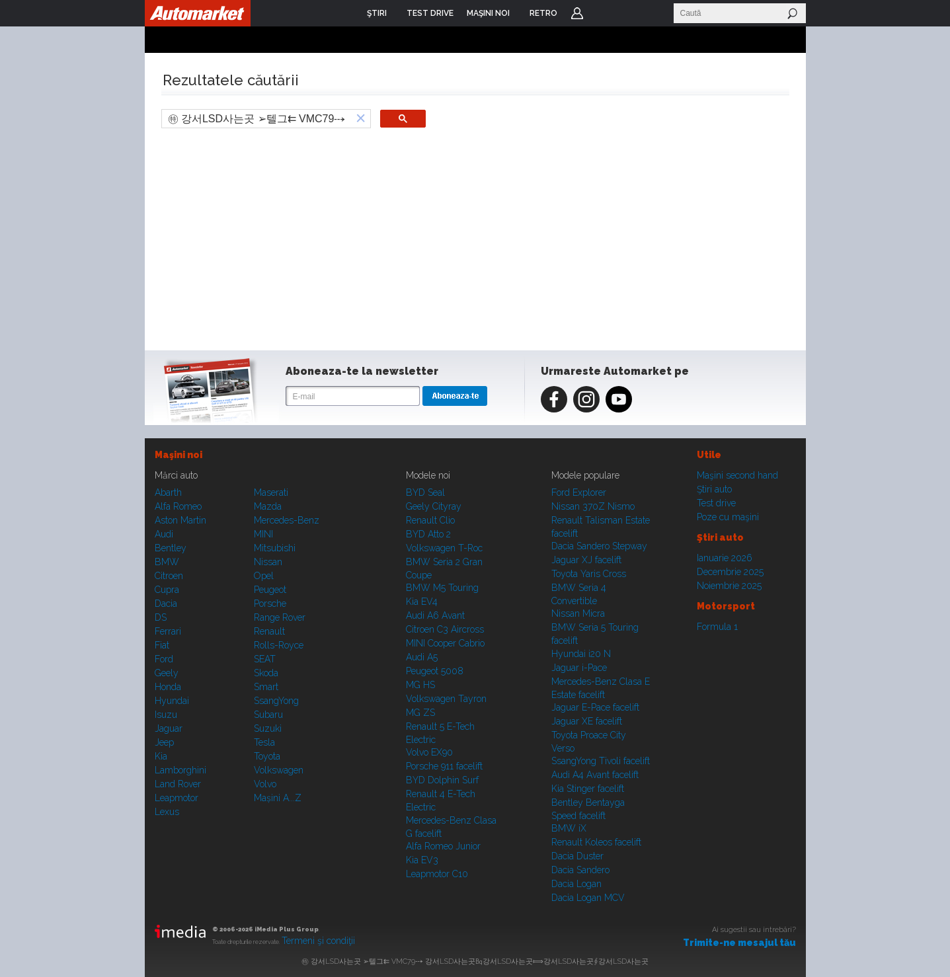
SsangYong (276, 700)
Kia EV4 (422, 601)
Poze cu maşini (728, 517)
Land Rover (178, 784)
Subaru (268, 714)
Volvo (265, 784)
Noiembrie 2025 (729, 585)
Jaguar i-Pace (579, 667)
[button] (361, 119)
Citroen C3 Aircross (445, 629)
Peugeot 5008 (434, 671)
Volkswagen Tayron (446, 698)
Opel (264, 575)
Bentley (170, 548)
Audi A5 (422, 657)
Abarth (168, 492)
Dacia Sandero (580, 870)
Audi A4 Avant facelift (595, 774)
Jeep (164, 742)
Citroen (169, 575)
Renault (269, 631)
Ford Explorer (578, 492)
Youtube (619, 399)
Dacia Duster (577, 856)
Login (577, 13)
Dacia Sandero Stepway (599, 546)
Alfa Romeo (178, 506)
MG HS (420, 685)
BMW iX (568, 828)
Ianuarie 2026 (724, 558)
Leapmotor (176, 798)
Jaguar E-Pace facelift (595, 707)
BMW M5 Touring (442, 587)
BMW (167, 562)
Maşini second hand (737, 475)
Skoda (266, 673)
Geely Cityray (433, 506)
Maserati (271, 492)
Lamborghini (180, 770)
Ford (164, 659)
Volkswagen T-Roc (444, 548)
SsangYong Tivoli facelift (600, 761)
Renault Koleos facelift (596, 842)
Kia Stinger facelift (587, 788)
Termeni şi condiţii (318, 940)
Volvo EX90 (429, 752)
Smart (266, 687)
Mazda (268, 506)
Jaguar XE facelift (586, 721)
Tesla (264, 742)
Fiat (162, 645)
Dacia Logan (576, 884)
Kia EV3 (422, 860)
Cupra (167, 589)
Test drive (716, 503)
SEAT (265, 659)
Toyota (267, 756)
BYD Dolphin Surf (442, 780)
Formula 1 (717, 626)
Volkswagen (278, 770)
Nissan (268, 562)
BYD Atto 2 (428, 534)
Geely (166, 673)
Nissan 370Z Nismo (593, 506)
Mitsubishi (275, 548)
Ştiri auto (714, 489)
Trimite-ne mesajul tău (739, 942)
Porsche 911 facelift (444, 766)
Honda (168, 687)
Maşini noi (178, 454)
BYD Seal (425, 492)
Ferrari (168, 631)
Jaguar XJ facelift (586, 560)
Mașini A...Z (277, 798)
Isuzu (166, 714)
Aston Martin (180, 520)
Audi (164, 534)
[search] (257, 119)
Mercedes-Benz (286, 520)
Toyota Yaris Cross (588, 573)
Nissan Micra (578, 613)
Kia (161, 756)
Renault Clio (430, 520)
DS (161, 617)
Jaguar (168, 728)
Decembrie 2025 (730, 572)
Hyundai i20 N (581, 653)
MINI (263, 534)
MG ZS (420, 712)
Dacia (166, 603)
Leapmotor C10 (437, 874)
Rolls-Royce (278, 645)
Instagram (586, 399)
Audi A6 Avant (435, 615)
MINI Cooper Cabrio (445, 643)
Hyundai (172, 700)
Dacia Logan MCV (588, 897)
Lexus (167, 811)
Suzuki (268, 728)
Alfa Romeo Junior (443, 846)
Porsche (270, 603)
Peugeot (270, 589)
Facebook (554, 399)
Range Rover (279, 617)
